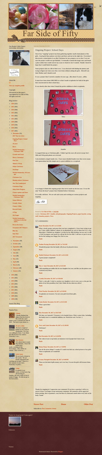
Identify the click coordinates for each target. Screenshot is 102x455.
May (14, 259)
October (15, 243)
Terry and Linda (44, 325)
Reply (41, 239)
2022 (12, 116)
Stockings (15, 169)
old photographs (61, 214)
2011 (12, 290)
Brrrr (14, 146)
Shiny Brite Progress (19, 189)
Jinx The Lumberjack (19, 183)
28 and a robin (20, 326)
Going (17, 368)
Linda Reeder (43, 302)
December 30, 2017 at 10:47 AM (51, 312)
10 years (15, 143)
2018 (12, 128)
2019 (12, 125)
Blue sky (15, 231)
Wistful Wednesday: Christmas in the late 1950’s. (19, 220)
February (16, 268)
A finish (18, 313)
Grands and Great (18, 154)
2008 (12, 299)
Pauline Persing (43, 244)
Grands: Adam (17, 203)
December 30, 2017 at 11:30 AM (58, 325)
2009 (12, 296)
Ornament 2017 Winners (20, 227)
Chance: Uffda (17, 206)
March (15, 265)
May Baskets (19, 340)
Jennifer (52, 214)
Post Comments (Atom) (49, 408)
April (15, 262)
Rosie (40, 226)
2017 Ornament (17, 237)
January (15, 271)
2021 (12, 119)
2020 (12, 122)
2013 (12, 284)
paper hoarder (82, 214)
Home (63, 404)
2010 (12, 293)
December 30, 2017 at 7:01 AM (58, 244)
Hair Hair (16, 234)
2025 (12, 106)
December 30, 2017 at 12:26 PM (51, 336)
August (15, 250)
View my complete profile (16, 85)
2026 (12, 103)
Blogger (60, 451)
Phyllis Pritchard (44, 255)
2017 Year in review (18, 136)
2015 (12, 278)
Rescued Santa (17, 209)
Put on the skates (18, 225)
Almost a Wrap (17, 163)
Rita (40, 312)
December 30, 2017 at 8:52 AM (59, 255)
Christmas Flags (17, 186)
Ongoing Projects (72, 214)
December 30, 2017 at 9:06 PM (59, 359)
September (16, 247)
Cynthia (41, 278)
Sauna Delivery (17, 200)
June (14, 256)
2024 (12, 109)
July (14, 253)
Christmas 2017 (45, 214)
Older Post (88, 404)
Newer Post (38, 404)
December (16, 133)
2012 (12, 287)
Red (40, 336)
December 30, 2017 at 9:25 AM (56, 266)
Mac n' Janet (43, 266)
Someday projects (44, 216)
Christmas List (17, 177)
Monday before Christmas (20, 180)
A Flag (15, 212)
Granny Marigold (44, 359)
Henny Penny (43, 347)
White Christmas (18, 166)
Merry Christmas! (18, 157)
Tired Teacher (43, 291)
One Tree (15, 160)
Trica (51, 216)
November (16, 240)
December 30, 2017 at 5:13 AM (52, 226)
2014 (12, 281)
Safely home (19, 354)
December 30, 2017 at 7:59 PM (57, 347)
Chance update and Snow (20, 192)
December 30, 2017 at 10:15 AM (57, 302)
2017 (12, 131)
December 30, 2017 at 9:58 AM (53, 278)
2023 (12, 113)
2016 (12, 275)
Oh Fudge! (16, 215)
